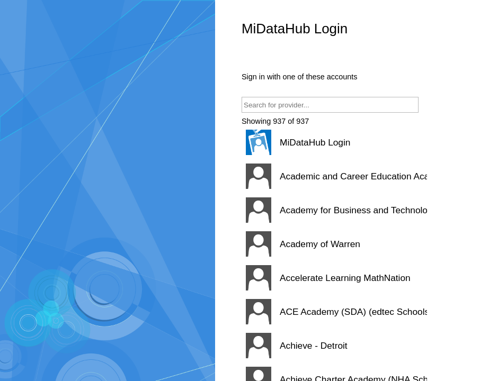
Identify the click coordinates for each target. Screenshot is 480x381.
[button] (334, 142)
